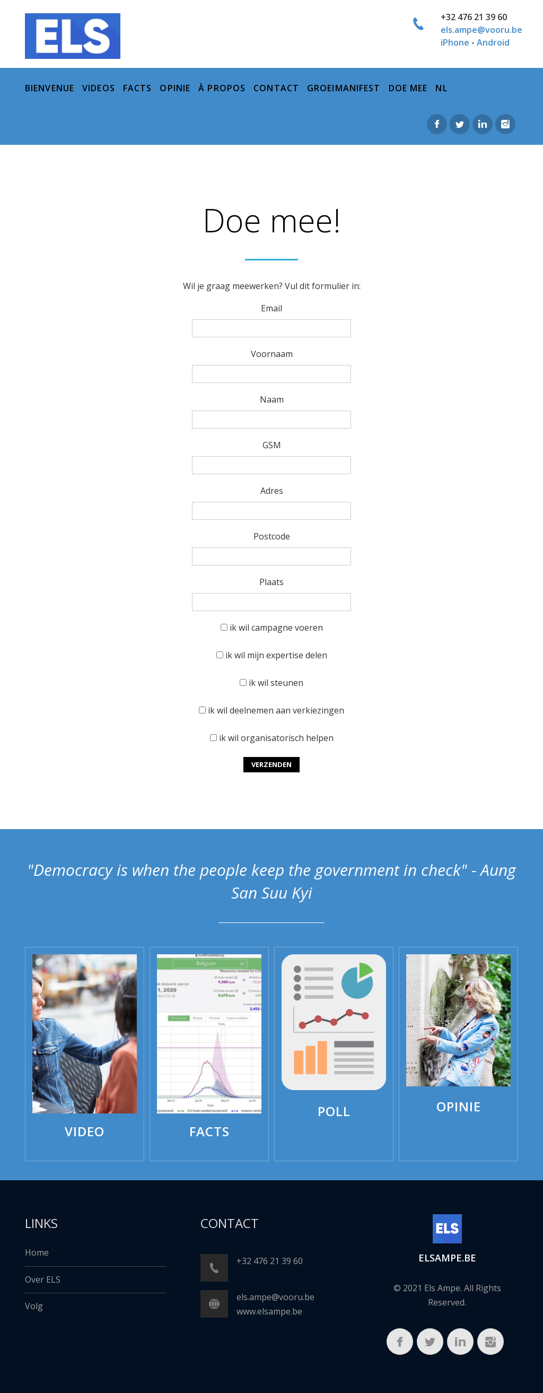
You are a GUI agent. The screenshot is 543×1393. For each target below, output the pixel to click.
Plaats (271, 582)
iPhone (455, 42)
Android (493, 42)
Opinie (175, 88)
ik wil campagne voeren (276, 627)
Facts (137, 88)
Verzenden (271, 764)
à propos (222, 88)
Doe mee (408, 88)
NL (441, 88)
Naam (272, 399)
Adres (271, 491)
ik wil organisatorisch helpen (276, 738)
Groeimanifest (344, 88)
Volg (34, 1306)
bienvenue (49, 88)
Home (37, 1252)
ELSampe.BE (447, 1257)
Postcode (271, 536)
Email (271, 308)
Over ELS (42, 1279)
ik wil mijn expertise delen (276, 655)
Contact (276, 88)
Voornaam (272, 354)
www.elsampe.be (269, 1311)
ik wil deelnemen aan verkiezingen (276, 710)
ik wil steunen (276, 683)
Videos (98, 88)
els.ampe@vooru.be (481, 30)
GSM (271, 445)
